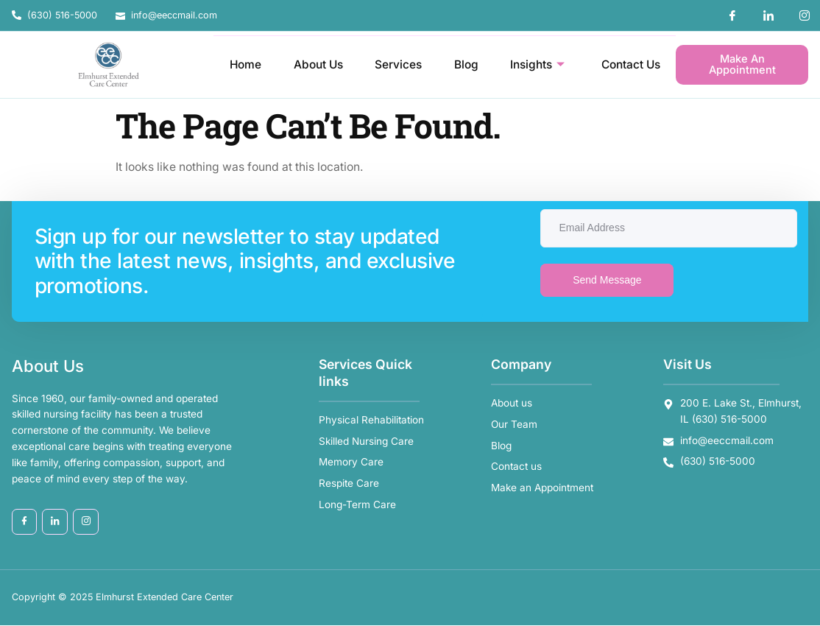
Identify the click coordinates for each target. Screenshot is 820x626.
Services (396, 64)
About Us (315, 64)
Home (241, 64)
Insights (536, 64)
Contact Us (630, 64)
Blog (464, 64)
